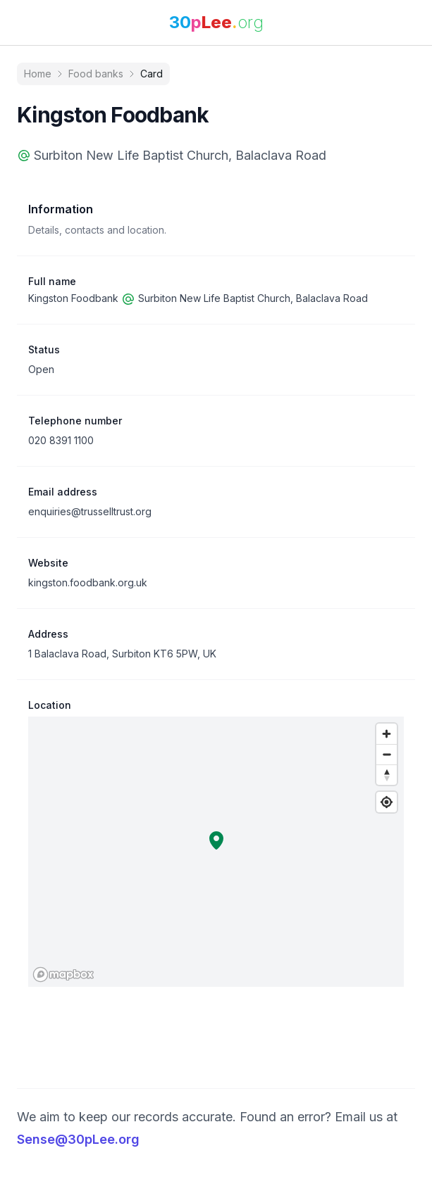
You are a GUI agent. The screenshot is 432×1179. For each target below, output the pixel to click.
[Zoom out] (386, 754)
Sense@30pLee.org (78, 1139)
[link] (216, 22)
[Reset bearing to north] (386, 774)
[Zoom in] (386, 734)
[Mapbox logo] (63, 974)
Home (37, 74)
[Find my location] (386, 802)
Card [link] (151, 74)
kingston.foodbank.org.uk (87, 582)
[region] (216, 852)
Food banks (95, 74)
